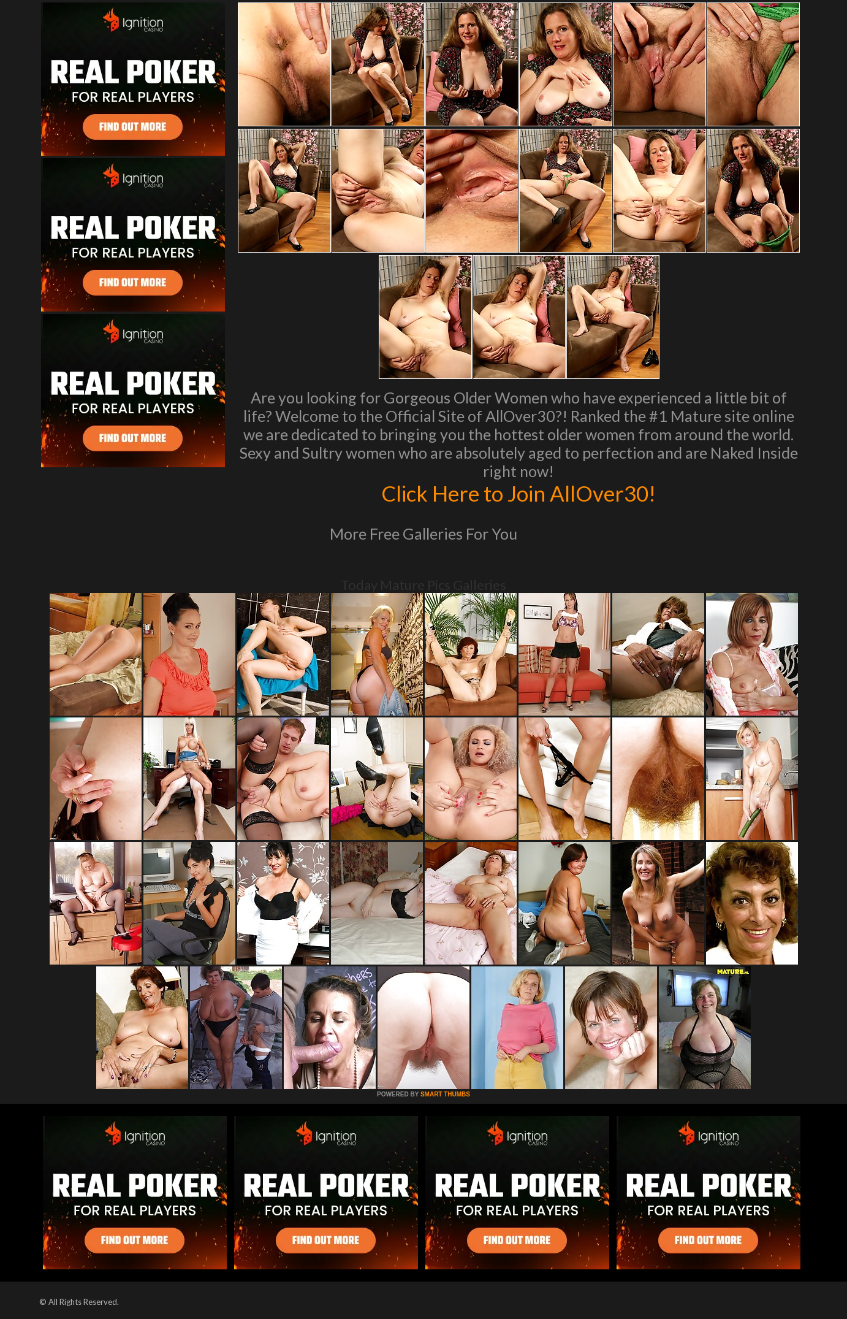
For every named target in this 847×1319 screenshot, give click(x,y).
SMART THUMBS (445, 1094)
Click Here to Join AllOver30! (518, 493)
